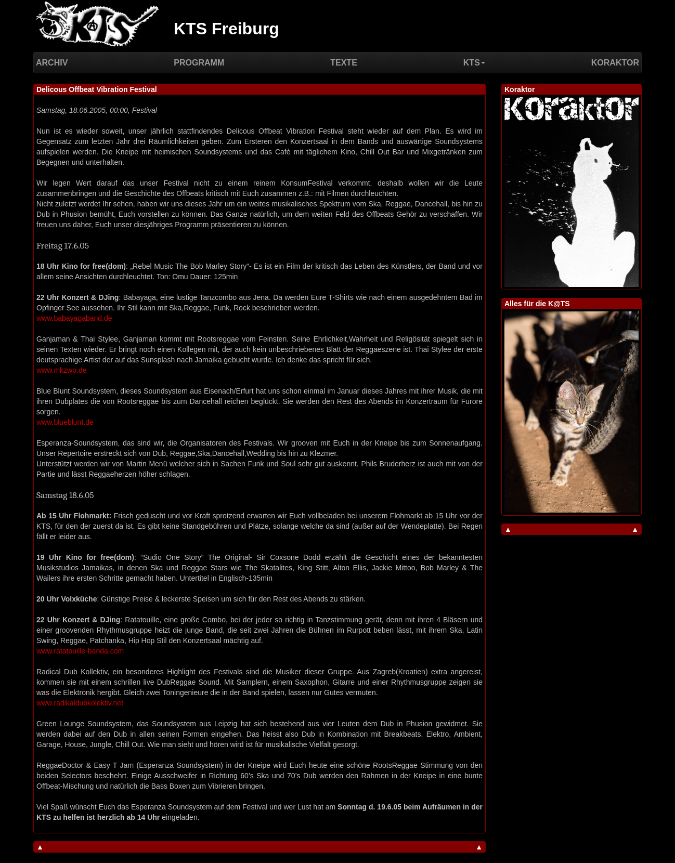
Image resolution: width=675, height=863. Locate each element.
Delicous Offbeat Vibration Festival (96, 89)
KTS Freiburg (226, 28)
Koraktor (615, 62)
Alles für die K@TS (537, 303)
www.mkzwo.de (61, 370)
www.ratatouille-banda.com (80, 651)
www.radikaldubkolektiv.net (79, 703)
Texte (343, 62)
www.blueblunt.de (65, 422)
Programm (199, 62)
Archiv (52, 62)
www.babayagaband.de (74, 318)
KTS (474, 62)
